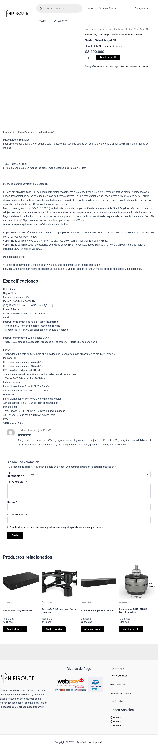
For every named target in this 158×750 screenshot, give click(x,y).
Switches (118, 34)
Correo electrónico (17, 515)
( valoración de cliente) (112, 46)
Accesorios (98, 29)
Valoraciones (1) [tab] (50, 132)
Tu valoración (17, 482)
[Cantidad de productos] (89, 58)
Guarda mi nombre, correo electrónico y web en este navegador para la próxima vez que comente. (57, 528)
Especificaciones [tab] (28, 132)
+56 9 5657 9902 (119, 684)
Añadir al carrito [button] (16, 630)
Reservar (42, 20)
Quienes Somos (105, 8)
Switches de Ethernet (116, 29)
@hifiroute (116, 717)
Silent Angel (104, 34)
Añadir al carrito (108, 57)
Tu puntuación (15, 475)
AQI (101, 742)
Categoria (136, 8)
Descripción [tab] (9, 132)
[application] (141, 8)
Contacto (58, 21)
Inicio (89, 8)
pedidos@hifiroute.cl (121, 692)
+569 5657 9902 (119, 676)
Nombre (12, 502)
